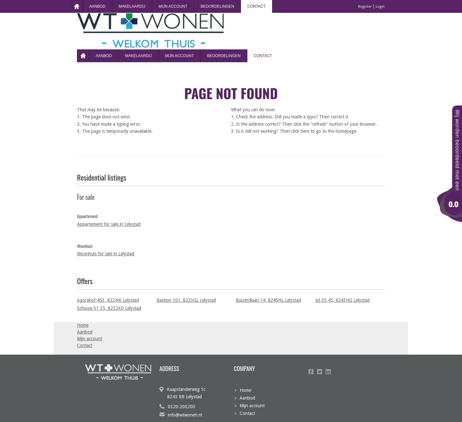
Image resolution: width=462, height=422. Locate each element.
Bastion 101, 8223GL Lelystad (186, 300)
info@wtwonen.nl (185, 415)
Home (76, 6)
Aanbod (97, 6)
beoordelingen (217, 6)
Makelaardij (132, 6)
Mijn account (172, 6)
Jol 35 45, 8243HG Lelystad (342, 300)
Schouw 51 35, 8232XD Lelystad (109, 308)
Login (380, 6)
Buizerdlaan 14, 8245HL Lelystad (268, 300)
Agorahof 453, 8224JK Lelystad (108, 300)
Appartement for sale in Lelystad (109, 224)
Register (365, 6)
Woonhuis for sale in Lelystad (105, 253)
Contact (256, 6)
